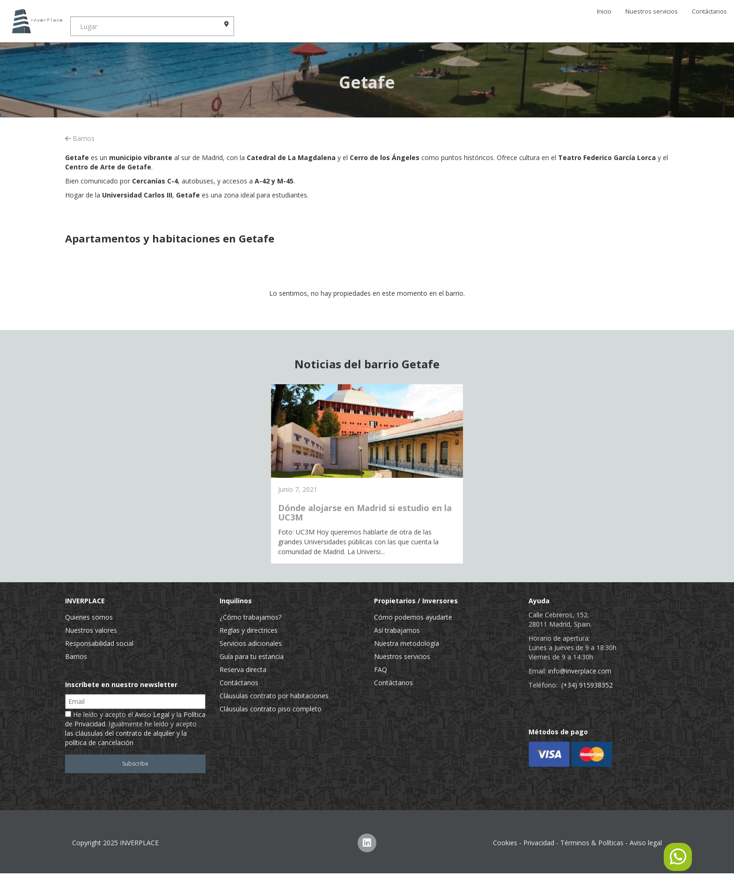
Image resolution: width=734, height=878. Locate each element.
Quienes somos (89, 617)
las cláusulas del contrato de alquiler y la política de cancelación (126, 738)
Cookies (505, 842)
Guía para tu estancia (252, 656)
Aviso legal (646, 842)
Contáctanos (709, 11)
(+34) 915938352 (587, 684)
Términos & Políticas (592, 842)
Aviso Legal (152, 714)
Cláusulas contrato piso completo (271, 708)
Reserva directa (243, 669)
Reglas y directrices (249, 630)
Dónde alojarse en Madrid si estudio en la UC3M (365, 512)
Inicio (604, 11)
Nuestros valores (91, 630)
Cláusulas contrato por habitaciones (274, 695)
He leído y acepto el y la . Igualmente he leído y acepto (135, 728)
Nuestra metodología (406, 643)
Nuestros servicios (651, 11)
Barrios (80, 138)
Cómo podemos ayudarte (413, 617)
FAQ (380, 669)
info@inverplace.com (579, 670)
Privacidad (538, 842)
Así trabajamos (397, 630)
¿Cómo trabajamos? (250, 617)
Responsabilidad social (99, 643)
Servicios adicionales (251, 643)
